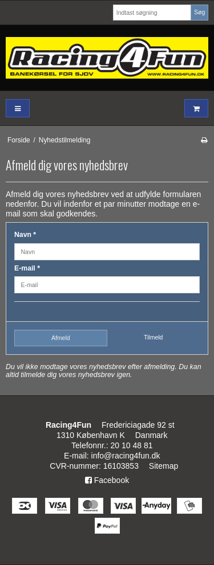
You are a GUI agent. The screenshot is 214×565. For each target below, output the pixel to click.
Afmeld (60, 337)
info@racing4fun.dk (125, 455)
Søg (199, 12)
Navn (25, 235)
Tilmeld (153, 337)
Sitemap (163, 465)
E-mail (27, 268)
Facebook (107, 480)
